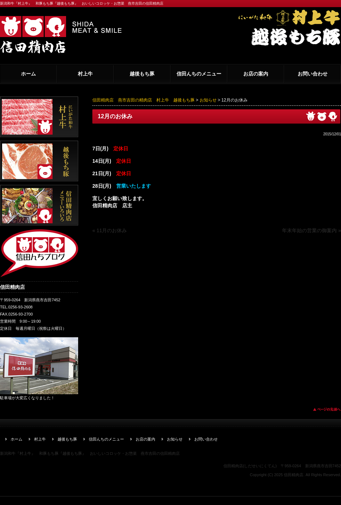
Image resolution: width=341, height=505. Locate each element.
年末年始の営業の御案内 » (311, 230)
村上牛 (85, 74)
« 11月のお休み (109, 230)
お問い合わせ (313, 74)
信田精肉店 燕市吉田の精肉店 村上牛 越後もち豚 (143, 100)
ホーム (28, 74)
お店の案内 (255, 74)
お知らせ (208, 100)
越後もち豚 (142, 74)
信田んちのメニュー (199, 74)
